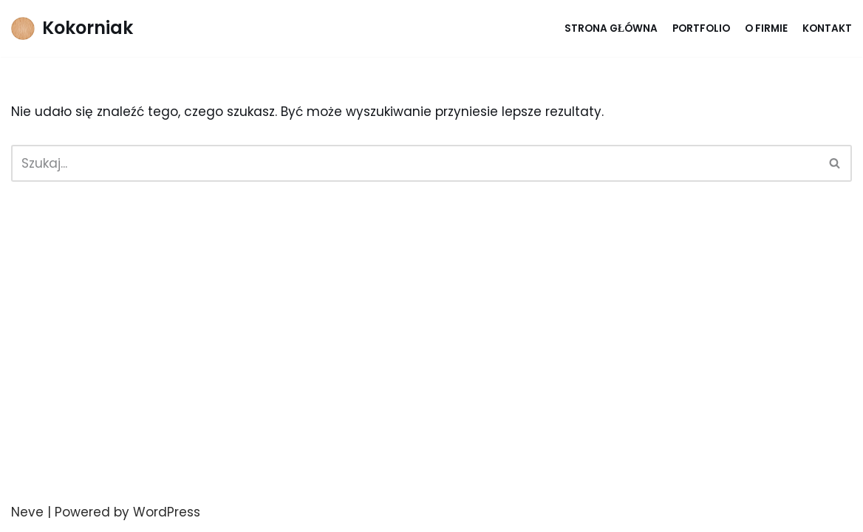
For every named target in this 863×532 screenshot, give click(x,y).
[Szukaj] (415, 163)
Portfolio (701, 28)
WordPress (166, 512)
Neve (27, 512)
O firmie (766, 28)
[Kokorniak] (72, 28)
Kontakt (827, 28)
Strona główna (611, 28)
